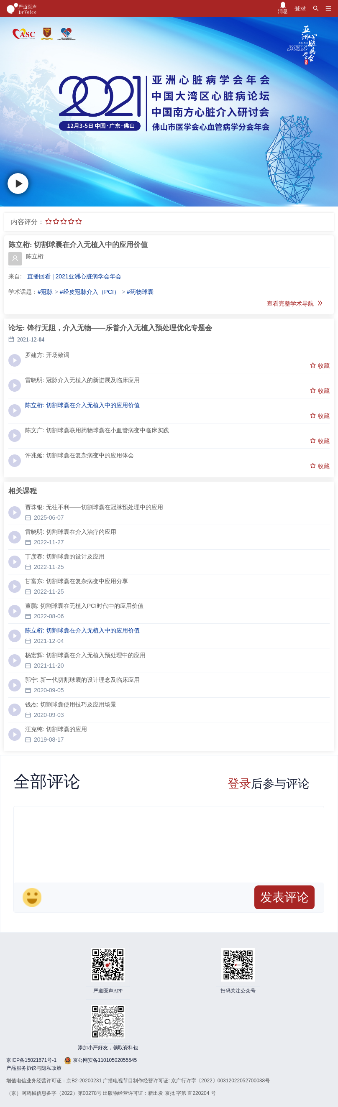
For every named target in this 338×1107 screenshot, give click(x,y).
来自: (15, 276)
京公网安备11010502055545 (104, 1060)
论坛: (16, 328)
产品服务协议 (21, 1068)
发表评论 (284, 897)
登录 (239, 783)
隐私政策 (51, 1068)
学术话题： (23, 291)
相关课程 (22, 491)
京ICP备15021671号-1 (31, 1060)
